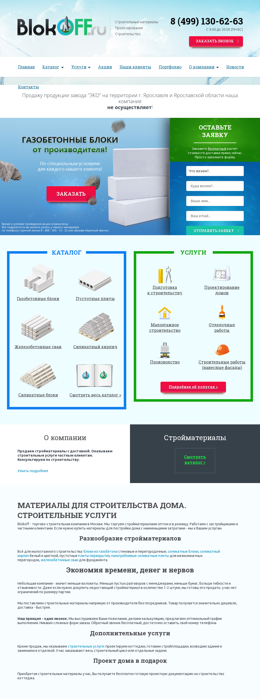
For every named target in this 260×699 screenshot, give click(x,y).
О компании (201, 66)
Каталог (50, 66)
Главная (26, 66)
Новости (235, 66)
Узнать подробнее (33, 471)
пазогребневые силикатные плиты (140, 556)
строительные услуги (86, 646)
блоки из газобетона (101, 551)
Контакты (28, 86)
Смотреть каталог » (195, 459)
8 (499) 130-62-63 (206, 20)
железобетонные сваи (59, 560)
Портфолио (170, 66)
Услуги (78, 66)
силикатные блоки (183, 551)
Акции (105, 66)
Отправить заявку (216, 231)
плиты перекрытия (94, 556)
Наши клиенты (135, 66)
